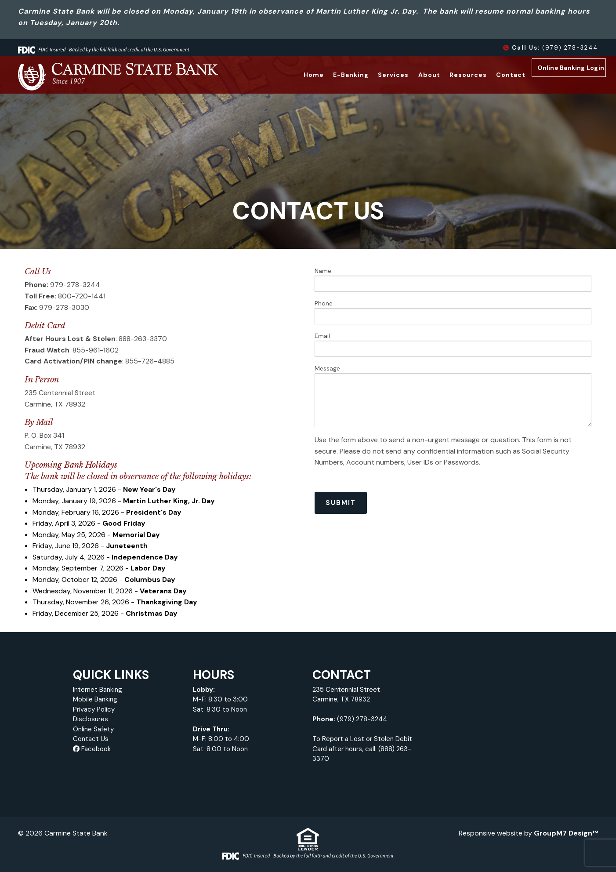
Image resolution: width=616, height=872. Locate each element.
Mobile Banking (95, 699)
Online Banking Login (567, 76)
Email (453, 344)
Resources (453, 75)
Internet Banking (97, 689)
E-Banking (337, 75)
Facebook (92, 749)
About (415, 75)
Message (453, 395)
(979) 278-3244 (550, 47)
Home (299, 75)
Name (453, 279)
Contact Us (91, 738)
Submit (341, 502)
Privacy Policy (94, 709)
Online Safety (93, 729)
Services (379, 75)
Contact (496, 75)
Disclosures (90, 719)
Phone (453, 311)
